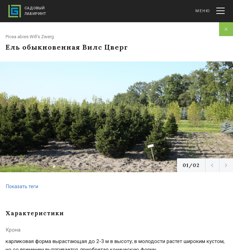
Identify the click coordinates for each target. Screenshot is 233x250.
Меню (210, 11)
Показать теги (22, 186)
